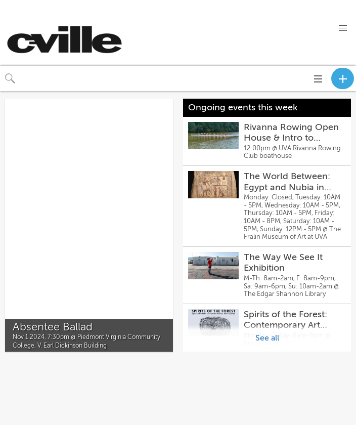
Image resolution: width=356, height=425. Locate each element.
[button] (343, 28)
